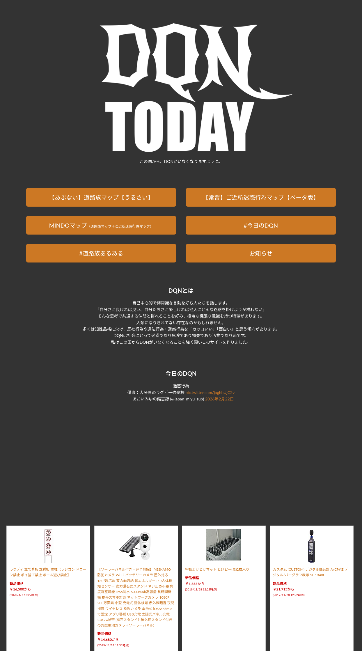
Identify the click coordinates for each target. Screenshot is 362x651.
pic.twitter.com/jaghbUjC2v (210, 392)
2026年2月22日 (219, 398)
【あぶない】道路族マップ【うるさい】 (101, 197)
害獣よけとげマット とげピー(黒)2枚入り (217, 569)
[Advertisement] (181, 457)
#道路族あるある (101, 253)
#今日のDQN (261, 225)
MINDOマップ (101, 225)
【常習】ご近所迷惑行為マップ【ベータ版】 (261, 197)
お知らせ (260, 253)
